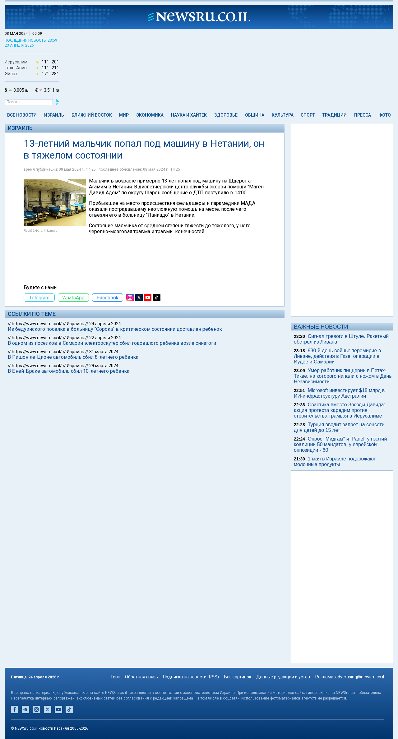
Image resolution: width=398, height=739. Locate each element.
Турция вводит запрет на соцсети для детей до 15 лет (339, 427)
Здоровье (226, 115)
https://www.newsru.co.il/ (37, 323)
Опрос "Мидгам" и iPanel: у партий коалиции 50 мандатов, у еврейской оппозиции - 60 (340, 444)
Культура (283, 115)
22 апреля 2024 (105, 337)
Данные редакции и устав (283, 676)
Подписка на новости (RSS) (191, 676)
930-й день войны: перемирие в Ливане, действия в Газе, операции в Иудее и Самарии (337, 356)
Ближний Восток (92, 115)
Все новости (22, 115)
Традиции (334, 115)
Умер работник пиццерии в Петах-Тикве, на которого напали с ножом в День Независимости (343, 376)
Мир (124, 115)
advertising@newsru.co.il (359, 676)
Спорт (308, 115)
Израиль (54, 115)
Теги (115, 676)
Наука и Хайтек (189, 115)
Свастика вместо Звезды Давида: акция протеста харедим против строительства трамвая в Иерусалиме (339, 410)
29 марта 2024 (103, 365)
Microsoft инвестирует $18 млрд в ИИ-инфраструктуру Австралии (339, 393)
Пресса (362, 115)
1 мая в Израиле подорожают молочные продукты (335, 461)
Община (254, 115)
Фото (384, 115)
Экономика (150, 115)
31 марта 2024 (103, 351)
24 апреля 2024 (105, 323)
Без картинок (237, 676)
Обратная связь (141, 676)
